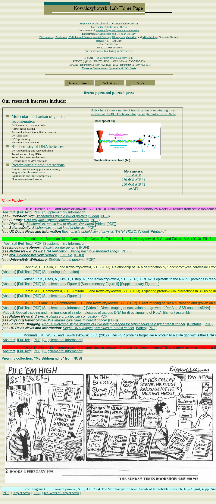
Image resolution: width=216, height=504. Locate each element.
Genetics (131, 37)
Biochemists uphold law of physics (61, 216)
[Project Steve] (21, 493)
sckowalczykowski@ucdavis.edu (115, 57)
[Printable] (157, 231)
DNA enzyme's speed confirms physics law (56, 220)
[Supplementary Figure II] (100, 284)
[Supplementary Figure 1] (61, 296)
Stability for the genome (60, 247)
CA (106, 47)
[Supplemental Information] (62, 340)
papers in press (109, 92)
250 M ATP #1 (133, 180)
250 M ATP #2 (133, 184)
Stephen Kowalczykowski (94, 23)
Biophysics (118, 37)
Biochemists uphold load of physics (58, 228)
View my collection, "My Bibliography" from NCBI (42, 358)
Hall (102, 40)
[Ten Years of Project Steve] (61, 493)
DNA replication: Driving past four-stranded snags (81, 251)
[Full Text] (24, 212)
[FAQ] (36, 493)
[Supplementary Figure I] (61, 284)
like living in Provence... (118, 50)
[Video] (93, 216)
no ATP (133, 188)
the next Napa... (94, 50)
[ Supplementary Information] (64, 212)
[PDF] (37, 212)
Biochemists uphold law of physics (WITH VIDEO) (99, 231)
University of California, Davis (109, 26)
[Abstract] (9, 212)
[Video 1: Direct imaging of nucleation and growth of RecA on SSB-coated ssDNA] (148, 308)
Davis (99, 47)
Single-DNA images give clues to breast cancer (71, 320)
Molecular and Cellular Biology (117, 33)
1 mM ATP (133, 175)
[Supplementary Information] (64, 243)
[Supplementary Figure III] (139, 284)
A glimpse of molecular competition (72, 316)
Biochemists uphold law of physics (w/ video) (60, 224)
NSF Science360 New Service (33, 255)
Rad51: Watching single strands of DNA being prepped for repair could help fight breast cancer (113, 324)
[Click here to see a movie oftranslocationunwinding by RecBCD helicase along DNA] (133, 112)
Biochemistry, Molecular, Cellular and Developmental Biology (75, 37)
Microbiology (117, 30)
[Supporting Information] (60, 272)
